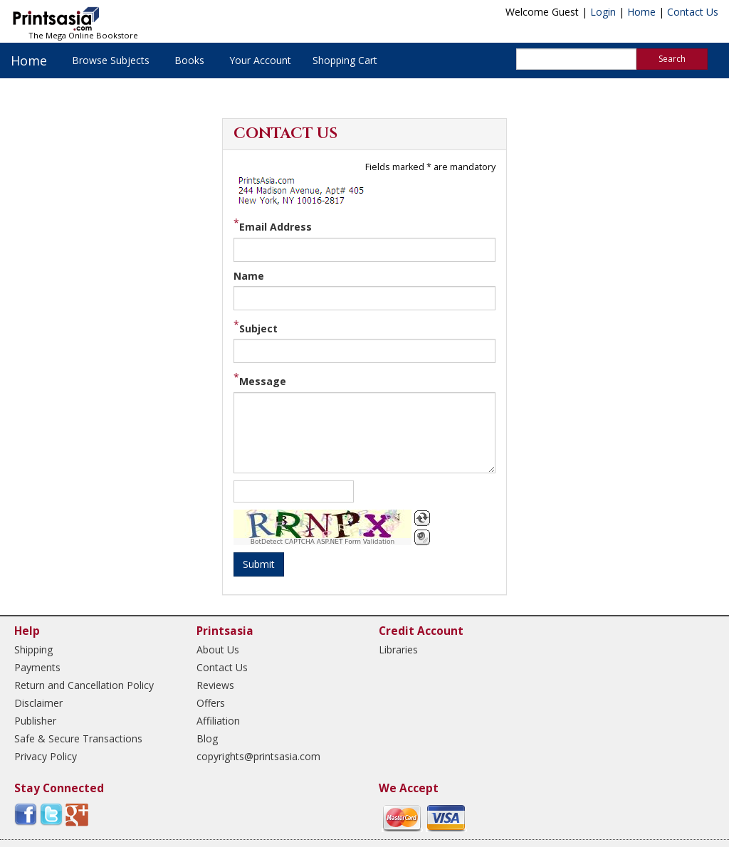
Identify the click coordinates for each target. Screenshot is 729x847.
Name (249, 276)
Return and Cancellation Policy (84, 685)
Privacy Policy (45, 756)
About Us (217, 649)
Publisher (35, 720)
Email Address (275, 226)
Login (603, 12)
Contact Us (692, 12)
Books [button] (189, 60)
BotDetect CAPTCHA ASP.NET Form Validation (323, 541)
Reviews (215, 685)
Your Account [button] (260, 60)
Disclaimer (38, 703)
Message (262, 381)
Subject (258, 328)
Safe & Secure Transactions (78, 738)
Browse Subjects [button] (111, 60)
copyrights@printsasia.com (258, 756)
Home (641, 12)
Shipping (33, 649)
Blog (207, 738)
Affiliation (218, 720)
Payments (37, 667)
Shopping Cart (345, 60)
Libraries (398, 649)
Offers (210, 703)
